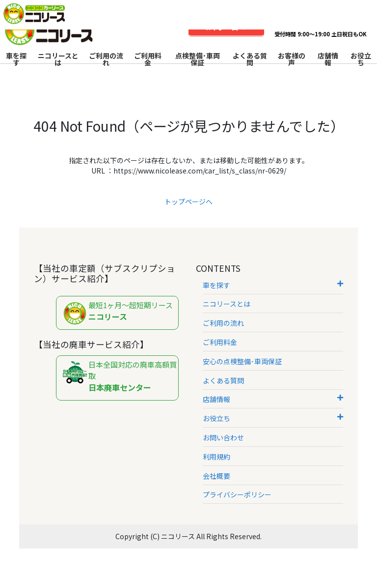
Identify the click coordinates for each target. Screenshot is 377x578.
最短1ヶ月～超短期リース (119, 313)
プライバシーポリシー (237, 494)
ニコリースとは (58, 59)
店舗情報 (328, 59)
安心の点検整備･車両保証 (242, 361)
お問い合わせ (223, 437)
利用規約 (216, 457)
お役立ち (360, 59)
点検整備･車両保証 (197, 59)
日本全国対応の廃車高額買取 (119, 376)
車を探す (16, 59)
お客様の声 (291, 59)
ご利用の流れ (106, 59)
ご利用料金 (148, 59)
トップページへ (188, 201)
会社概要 (216, 476)
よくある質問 (250, 59)
